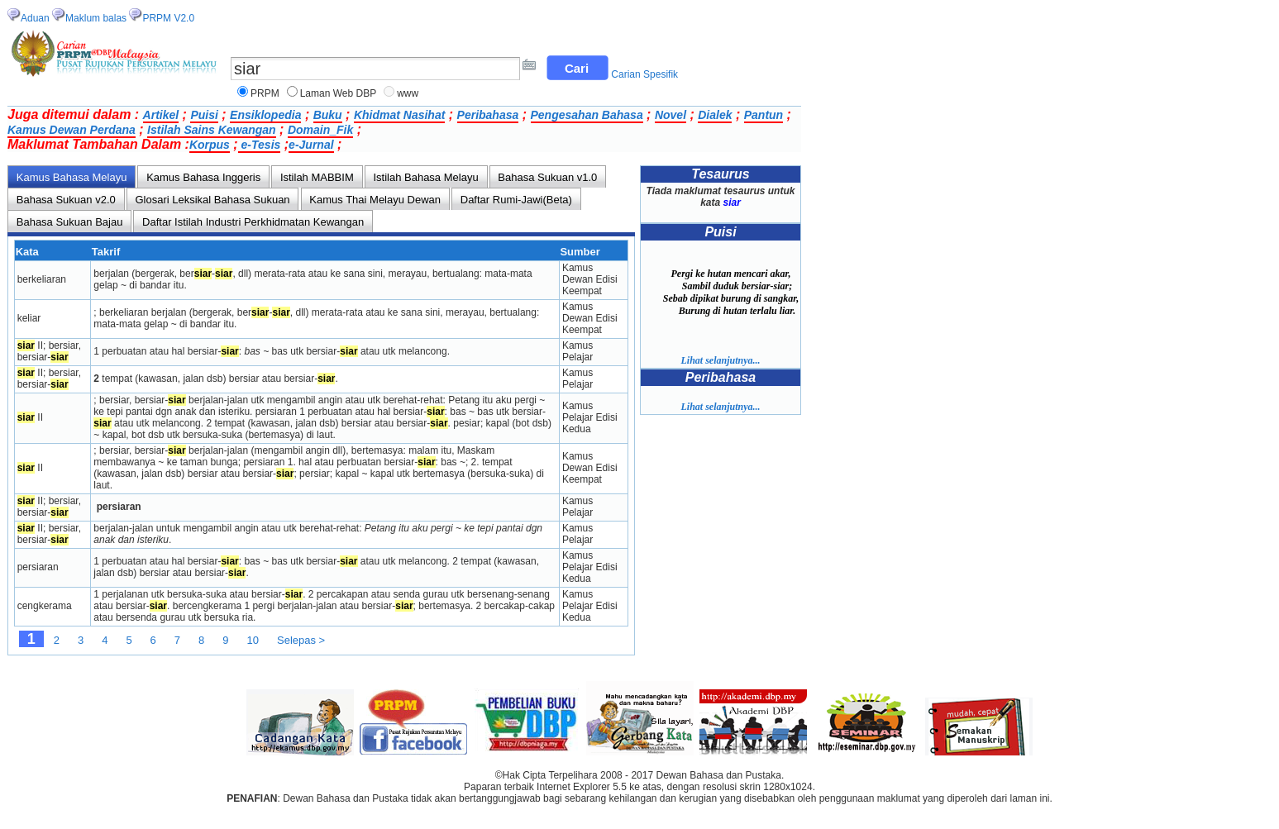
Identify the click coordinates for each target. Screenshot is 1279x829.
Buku (327, 114)
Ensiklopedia (265, 114)
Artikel (161, 114)
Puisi (203, 114)
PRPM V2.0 (168, 18)
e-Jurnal (311, 144)
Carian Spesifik (644, 74)
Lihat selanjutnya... (720, 360)
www (407, 93)
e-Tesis (259, 144)
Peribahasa (488, 114)
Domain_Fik (320, 129)
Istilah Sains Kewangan (211, 129)
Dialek (715, 114)
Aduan (35, 18)
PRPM (265, 93)
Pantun (763, 114)
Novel (670, 114)
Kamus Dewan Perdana (71, 129)
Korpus (209, 144)
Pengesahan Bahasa (587, 114)
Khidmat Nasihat (399, 114)
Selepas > (301, 640)
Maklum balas (95, 18)
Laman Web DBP (338, 93)
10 (253, 640)
